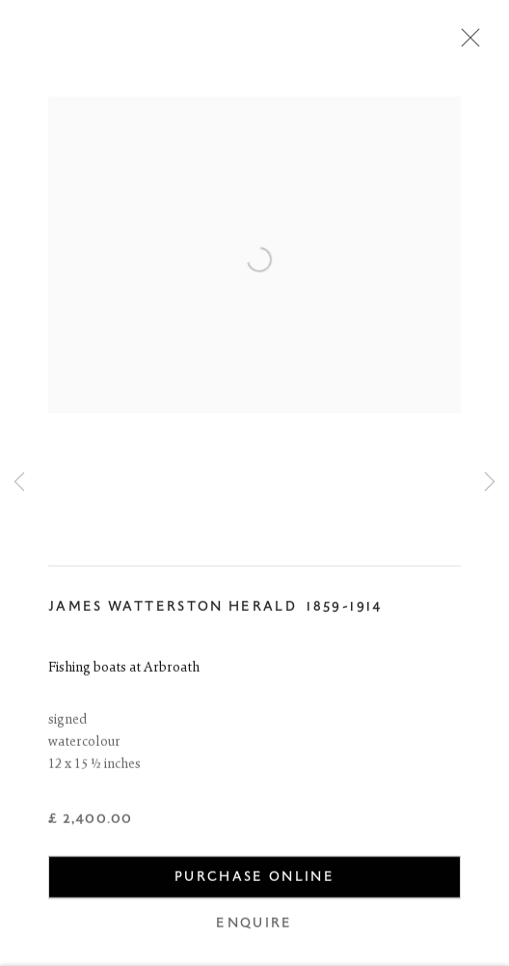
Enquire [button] (254, 926)
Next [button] (489, 483)
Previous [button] (19, 483)
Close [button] (465, 43)
